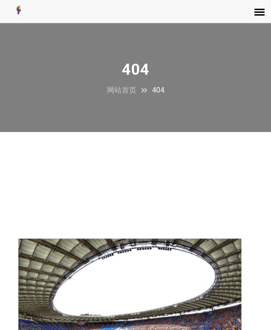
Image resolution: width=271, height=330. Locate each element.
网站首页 (121, 90)
